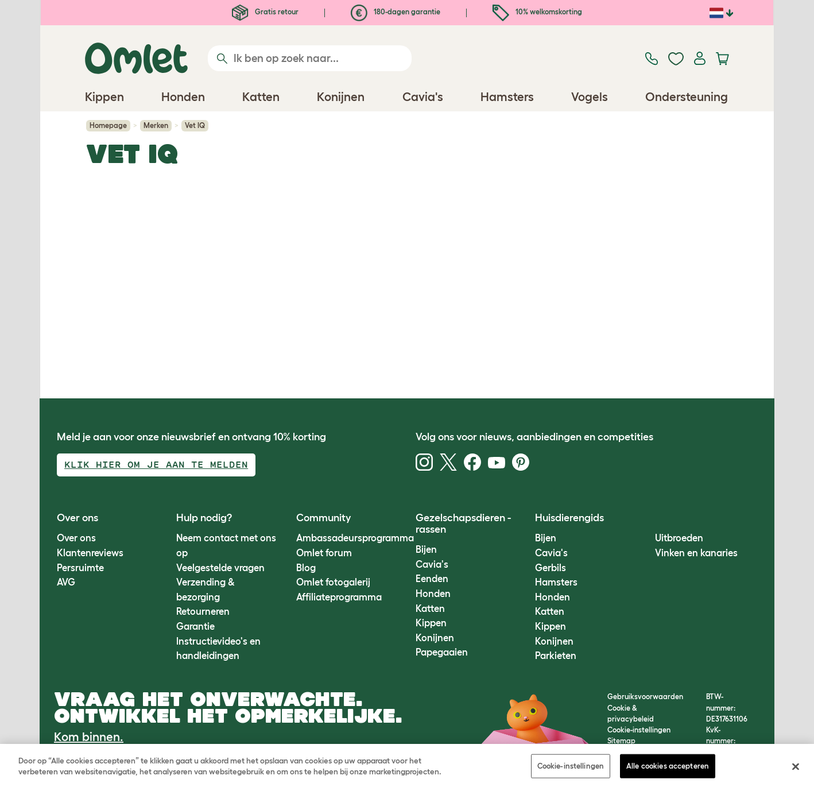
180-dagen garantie (395, 11)
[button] (646, 518)
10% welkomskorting (537, 11)
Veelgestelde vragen (220, 568)
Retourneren (203, 611)
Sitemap (621, 740)
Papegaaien (442, 652)
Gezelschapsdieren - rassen (463, 523)
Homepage (108, 125)
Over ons (76, 538)
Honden (433, 593)
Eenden (432, 578)
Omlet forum (324, 553)
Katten (430, 608)
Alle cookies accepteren (667, 766)
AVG (66, 582)
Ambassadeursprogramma (355, 538)
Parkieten (555, 655)
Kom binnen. (88, 736)
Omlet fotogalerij (333, 582)
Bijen (426, 549)
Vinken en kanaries (696, 553)
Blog (306, 568)
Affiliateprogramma (339, 597)
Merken (156, 125)
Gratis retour (265, 11)
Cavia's (432, 564)
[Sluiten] (795, 766)
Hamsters (556, 582)
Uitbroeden (679, 538)
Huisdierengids (569, 518)
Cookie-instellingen (570, 766)
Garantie (195, 626)
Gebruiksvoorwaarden (645, 696)
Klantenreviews (90, 553)
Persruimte (80, 568)
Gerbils (550, 568)
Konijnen (435, 638)
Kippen (431, 623)
